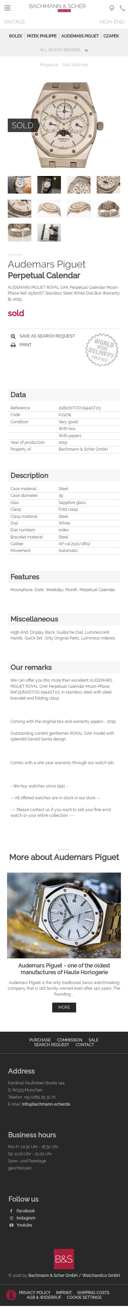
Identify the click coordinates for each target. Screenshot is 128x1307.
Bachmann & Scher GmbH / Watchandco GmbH (74, 1275)
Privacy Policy (35, 1292)
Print (21, 345)
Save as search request (43, 336)
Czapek (111, 36)
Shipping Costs (93, 1292)
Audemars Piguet (80, 36)
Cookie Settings (84, 1297)
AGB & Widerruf (44, 1297)
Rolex (15, 36)
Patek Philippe (42, 36)
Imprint (64, 1292)
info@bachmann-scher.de (46, 1104)
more (64, 1007)
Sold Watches (75, 64)
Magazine (49, 64)
